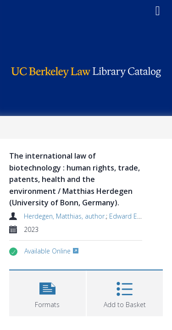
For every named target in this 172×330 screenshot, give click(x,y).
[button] (47, 292)
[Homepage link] (86, 70)
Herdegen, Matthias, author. (65, 216)
